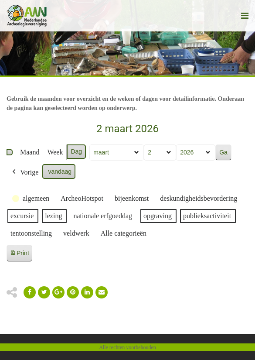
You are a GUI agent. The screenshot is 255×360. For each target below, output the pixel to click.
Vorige (24, 172)
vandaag (59, 171)
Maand (29, 152)
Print (19, 254)
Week (55, 152)
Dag (76, 151)
